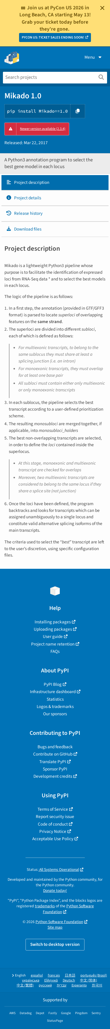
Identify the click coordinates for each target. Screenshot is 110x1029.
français (54, 975)
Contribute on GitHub (52, 754)
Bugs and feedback (55, 747)
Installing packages (53, 622)
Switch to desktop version (55, 944)
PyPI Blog (53, 684)
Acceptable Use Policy (52, 839)
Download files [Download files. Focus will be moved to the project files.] (23, 229)
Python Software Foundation (59, 922)
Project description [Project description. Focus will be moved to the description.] (27, 182)
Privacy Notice (52, 831)
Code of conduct (53, 824)
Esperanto (79, 985)
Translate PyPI (52, 761)
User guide (53, 636)
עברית (62, 985)
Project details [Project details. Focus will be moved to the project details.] (23, 198)
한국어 (97, 985)
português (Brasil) (93, 975)
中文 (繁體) (25, 985)
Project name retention (53, 644)
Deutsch (69, 980)
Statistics (55, 699)
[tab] (55, 182)
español (37, 975)
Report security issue (55, 816)
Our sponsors (55, 714)
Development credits (52, 776)
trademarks (45, 906)
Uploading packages (53, 629)
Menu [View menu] (93, 57)
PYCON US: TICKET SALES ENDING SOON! (53, 37)
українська (30, 980)
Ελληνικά (51, 980)
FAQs (55, 651)
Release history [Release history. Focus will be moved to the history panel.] (24, 213)
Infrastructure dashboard (53, 691)
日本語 (70, 975)
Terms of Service (53, 809)
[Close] (102, 8)
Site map (55, 927)
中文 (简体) (88, 980)
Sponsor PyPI (55, 769)
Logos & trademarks (55, 706)
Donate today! (55, 890)
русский (45, 985)
